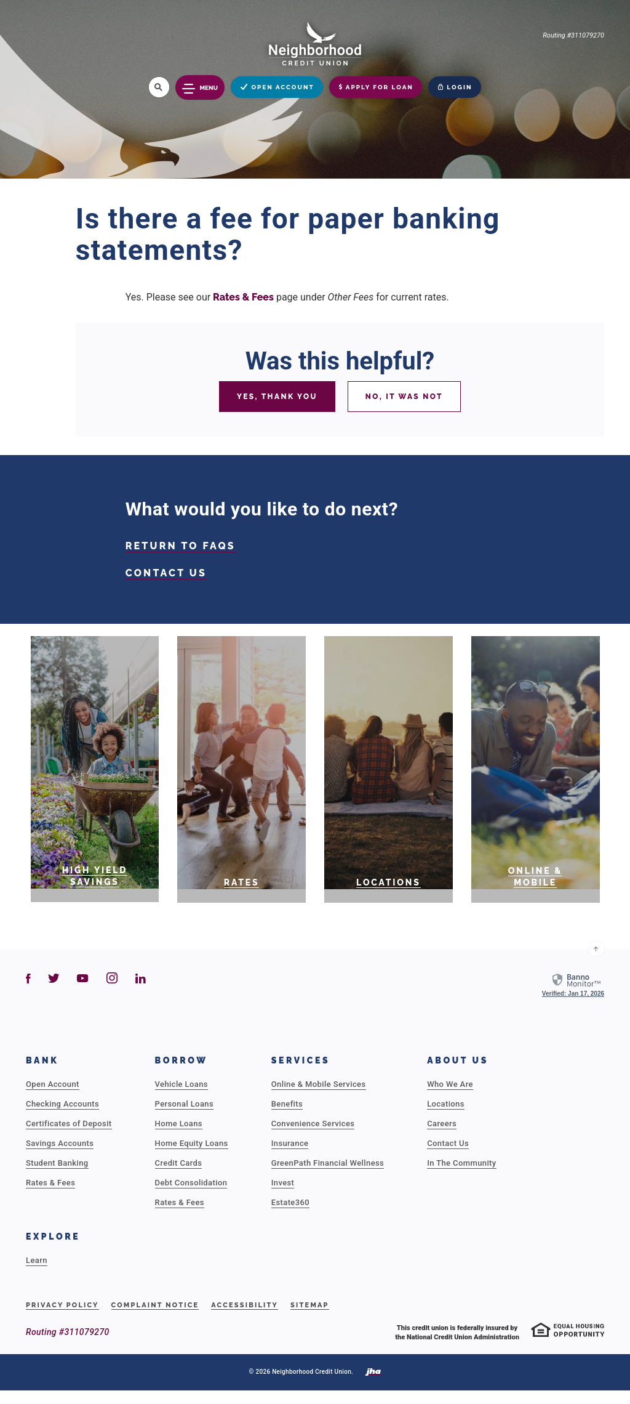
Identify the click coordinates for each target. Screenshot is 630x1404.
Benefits (287, 1103)
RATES (242, 882)
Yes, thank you (277, 396)
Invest (283, 1182)
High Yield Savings (94, 876)
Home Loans (178, 1123)
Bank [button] (42, 1060)
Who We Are (450, 1084)
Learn (36, 1260)
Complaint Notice (155, 1305)
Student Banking (57, 1163)
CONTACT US (166, 573)
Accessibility (244, 1305)
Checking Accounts (62, 1103)
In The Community (461, 1163)
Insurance (290, 1143)
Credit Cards (178, 1163)
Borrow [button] (181, 1060)
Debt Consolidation (191, 1182)
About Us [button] (457, 1060)
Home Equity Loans (191, 1143)
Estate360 (290, 1202)
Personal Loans (184, 1103)
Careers (442, 1123)
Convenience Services (313, 1123)
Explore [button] (53, 1236)
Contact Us (448, 1143)
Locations (388, 882)
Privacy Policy (62, 1305)
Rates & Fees (243, 297)
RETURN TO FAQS (181, 546)
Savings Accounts (60, 1143)
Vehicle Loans (181, 1084)
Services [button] (300, 1060)
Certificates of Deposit (69, 1123)
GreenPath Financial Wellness (327, 1163)
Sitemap (309, 1305)
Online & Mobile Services (318, 1084)
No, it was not (404, 396)
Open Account (52, 1084)
